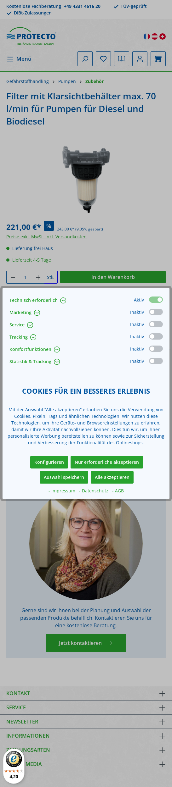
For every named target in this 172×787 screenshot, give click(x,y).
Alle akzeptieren (112, 477)
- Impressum (63, 491)
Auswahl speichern (64, 477)
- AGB (118, 491)
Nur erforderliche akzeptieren (107, 462)
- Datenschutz (94, 491)
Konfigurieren (49, 462)
